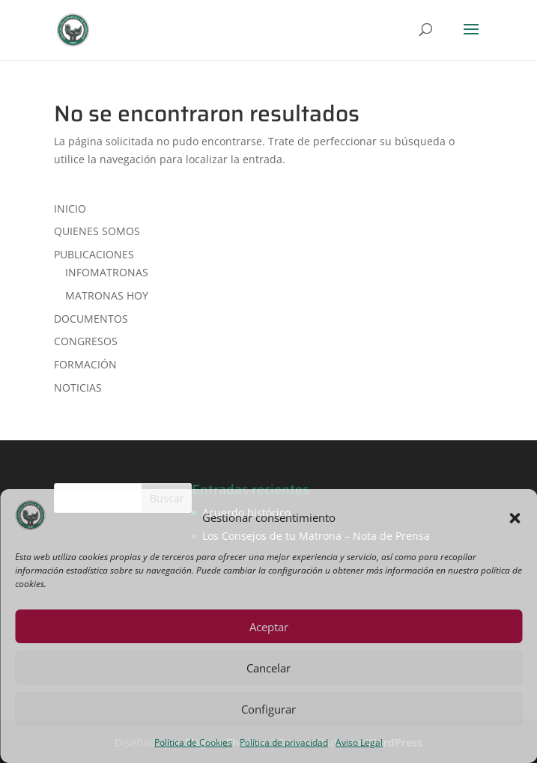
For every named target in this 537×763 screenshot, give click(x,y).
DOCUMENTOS (91, 318)
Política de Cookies (193, 742)
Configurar (268, 709)
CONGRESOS (86, 341)
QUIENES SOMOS (97, 231)
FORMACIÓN (85, 364)
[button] (514, 518)
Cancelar (268, 667)
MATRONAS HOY (106, 295)
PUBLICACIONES (94, 254)
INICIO (70, 208)
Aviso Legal (359, 742)
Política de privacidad (284, 742)
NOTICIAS (78, 387)
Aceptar (268, 626)
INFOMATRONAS (106, 272)
